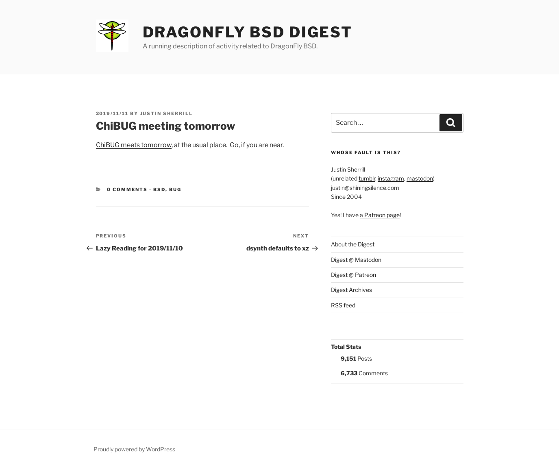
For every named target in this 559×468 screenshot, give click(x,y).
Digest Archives (351, 289)
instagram (391, 178)
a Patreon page (380, 214)
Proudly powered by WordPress (134, 449)
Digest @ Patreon (353, 274)
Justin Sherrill (166, 113)
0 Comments (127, 189)
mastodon (420, 178)
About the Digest (352, 244)
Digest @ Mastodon (356, 259)
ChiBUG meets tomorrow (134, 145)
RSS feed (343, 305)
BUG (175, 189)
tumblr (367, 178)
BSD (159, 189)
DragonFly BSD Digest (248, 32)
